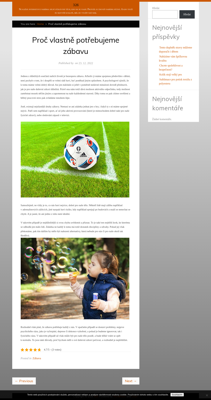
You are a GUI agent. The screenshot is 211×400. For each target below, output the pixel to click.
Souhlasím (177, 394)
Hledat (156, 8)
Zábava (37, 358)
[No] (206, 395)
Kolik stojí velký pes (170, 74)
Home (40, 23)
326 (76, 5)
